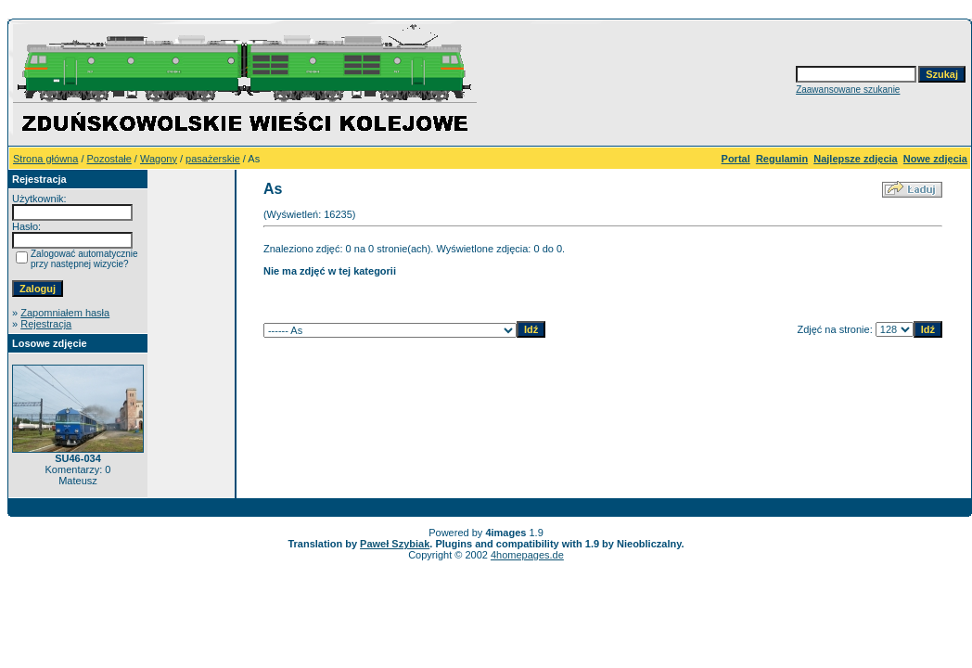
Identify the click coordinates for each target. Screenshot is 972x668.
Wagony (158, 158)
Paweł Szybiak (394, 543)
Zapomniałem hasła (64, 312)
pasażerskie (212, 158)
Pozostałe (109, 158)
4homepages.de (527, 554)
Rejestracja (45, 323)
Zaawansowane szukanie (848, 89)
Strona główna (45, 158)
